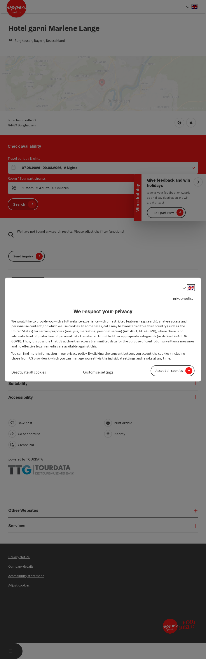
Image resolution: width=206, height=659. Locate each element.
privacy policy (183, 298)
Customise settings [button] (98, 372)
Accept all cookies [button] (169, 370)
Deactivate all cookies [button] (28, 372)
